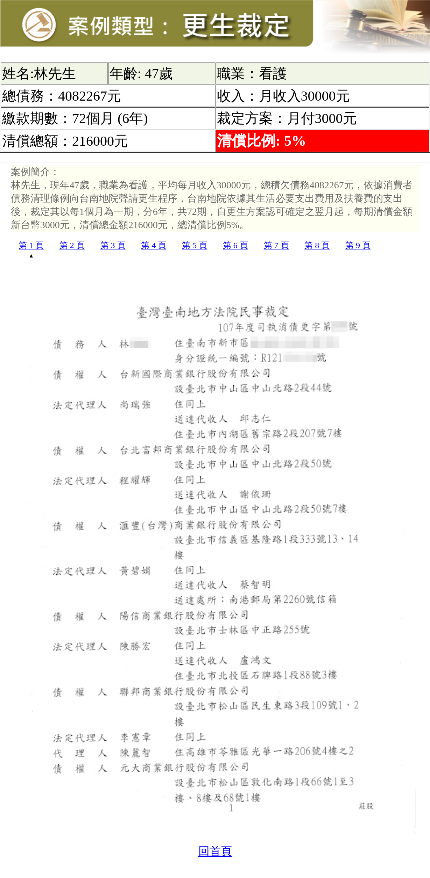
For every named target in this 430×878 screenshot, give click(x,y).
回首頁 (215, 851)
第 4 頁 (153, 245)
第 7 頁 (276, 245)
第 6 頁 (235, 245)
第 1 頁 (31, 245)
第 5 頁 (194, 245)
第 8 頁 (317, 245)
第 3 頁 (113, 245)
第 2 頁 (72, 245)
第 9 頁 (358, 245)
